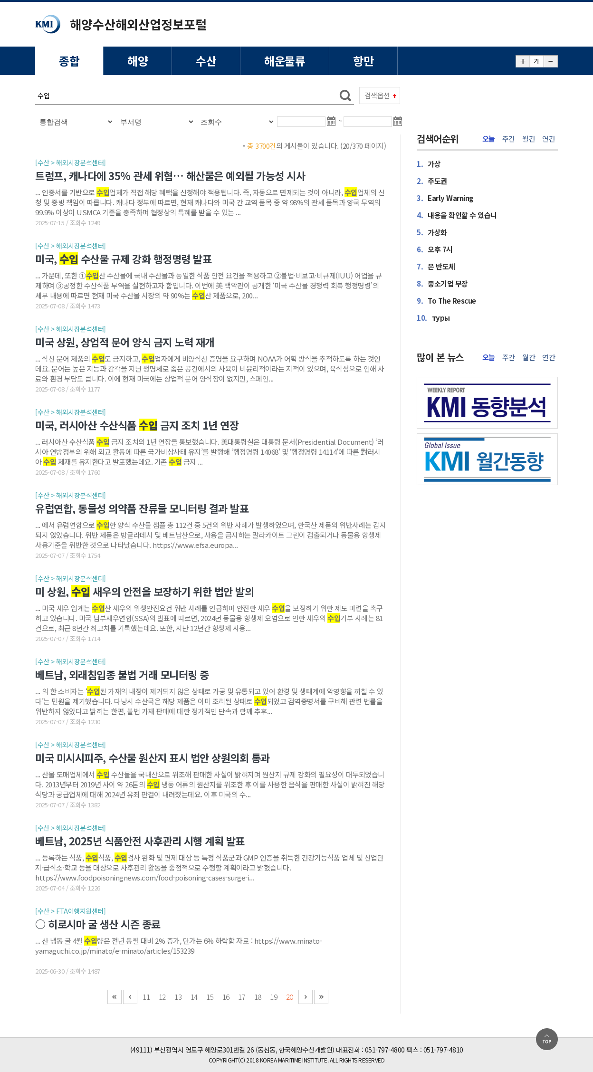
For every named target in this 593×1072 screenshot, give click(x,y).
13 (178, 997)
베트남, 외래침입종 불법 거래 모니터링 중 (122, 674)
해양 (137, 60)
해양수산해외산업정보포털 (138, 24)
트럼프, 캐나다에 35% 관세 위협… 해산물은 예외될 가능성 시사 (170, 175)
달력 (333, 125)
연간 (548, 138)
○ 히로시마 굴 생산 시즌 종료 (98, 924)
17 (241, 997)
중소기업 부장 (442, 283)
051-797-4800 (385, 1049)
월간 (528, 138)
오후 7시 (435, 249)
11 (146, 997)
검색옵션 (377, 95)
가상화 (432, 232)
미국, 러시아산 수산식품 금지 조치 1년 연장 (137, 425)
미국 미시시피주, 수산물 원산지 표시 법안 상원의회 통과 (152, 757)
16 (226, 997)
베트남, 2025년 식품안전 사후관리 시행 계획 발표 (140, 840)
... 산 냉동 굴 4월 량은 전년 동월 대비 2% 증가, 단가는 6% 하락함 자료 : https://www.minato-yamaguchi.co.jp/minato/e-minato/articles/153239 (178, 946)
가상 (428, 164)
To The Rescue (446, 301)
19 (273, 997)
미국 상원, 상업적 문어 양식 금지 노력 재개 (124, 341)
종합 (69, 60)
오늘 (488, 138)
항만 (363, 60)
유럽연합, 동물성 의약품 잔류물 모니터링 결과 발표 (142, 508)
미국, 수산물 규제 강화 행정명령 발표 (123, 258)
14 (194, 997)
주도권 (432, 181)
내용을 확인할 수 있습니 (457, 215)
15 (209, 997)
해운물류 (284, 60)
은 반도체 (436, 266)
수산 (206, 60)
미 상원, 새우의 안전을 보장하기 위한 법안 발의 (144, 591)
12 (162, 997)
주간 (508, 138)
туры (433, 318)
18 (257, 997)
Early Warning (445, 198)
